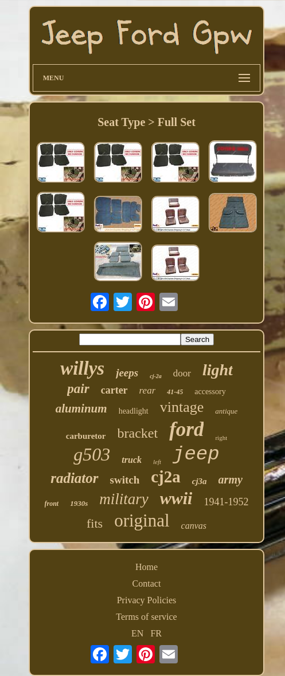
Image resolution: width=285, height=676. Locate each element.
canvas (193, 525)
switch (125, 480)
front (52, 504)
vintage (182, 407)
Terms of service (146, 617)
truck (132, 460)
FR (156, 633)
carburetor (86, 436)
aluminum (81, 408)
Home (146, 567)
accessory (209, 391)
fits (95, 523)
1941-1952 (226, 502)
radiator (74, 478)
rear (147, 390)
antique (226, 411)
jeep (196, 454)
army (230, 479)
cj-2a (156, 376)
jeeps (127, 373)
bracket (138, 433)
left (157, 461)
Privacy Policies (147, 600)
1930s (79, 503)
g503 (91, 454)
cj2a (166, 476)
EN (137, 633)
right (221, 437)
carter (114, 390)
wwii (176, 498)
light (217, 370)
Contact (146, 583)
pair (78, 389)
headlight (134, 411)
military (124, 499)
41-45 (175, 392)
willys (82, 368)
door (182, 373)
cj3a (199, 481)
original (141, 520)
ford (186, 429)
